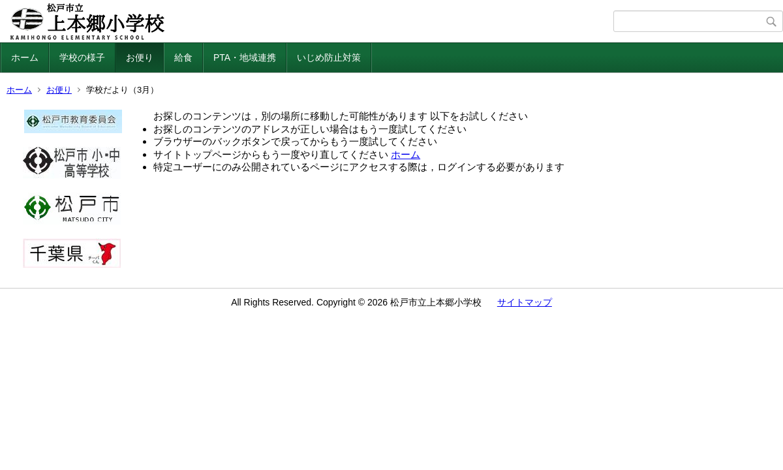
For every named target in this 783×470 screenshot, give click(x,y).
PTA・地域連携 (244, 57)
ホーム (24, 57)
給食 (183, 57)
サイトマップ (524, 302)
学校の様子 (82, 57)
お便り (139, 57)
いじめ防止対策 (329, 57)
